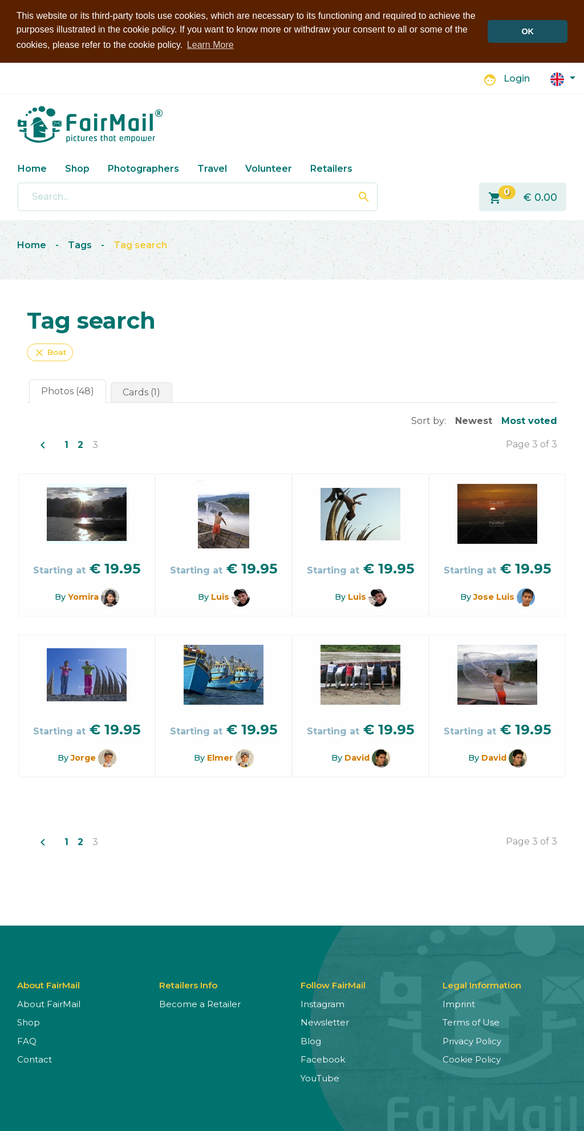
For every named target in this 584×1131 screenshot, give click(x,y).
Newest (473, 420)
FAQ (26, 1040)
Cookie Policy (472, 1058)
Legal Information (482, 984)
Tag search (140, 244)
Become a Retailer (200, 1003)
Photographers (143, 168)
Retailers (331, 168)
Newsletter (325, 1021)
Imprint (459, 1003)
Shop (77, 168)
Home (32, 168)
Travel (212, 168)
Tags (80, 244)
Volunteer (268, 168)
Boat (50, 352)
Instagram (322, 1003)
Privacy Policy (472, 1040)
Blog (311, 1040)
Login (517, 77)
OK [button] (527, 31)
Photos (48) (67, 390)
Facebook (323, 1058)
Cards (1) (141, 391)
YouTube (320, 1077)
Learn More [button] (210, 45)
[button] (562, 78)
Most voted (529, 420)
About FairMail (48, 1003)
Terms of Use (471, 1021)
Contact (34, 1058)
